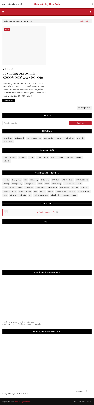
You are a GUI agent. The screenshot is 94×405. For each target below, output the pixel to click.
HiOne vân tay (56, 184)
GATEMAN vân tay (67, 180)
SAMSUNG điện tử (25, 191)
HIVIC (39, 157)
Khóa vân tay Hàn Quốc (46, 212)
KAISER (53, 157)
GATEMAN (13, 157)
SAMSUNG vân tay (10, 191)
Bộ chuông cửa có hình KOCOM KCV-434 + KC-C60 (22, 75)
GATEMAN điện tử (82, 180)
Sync (35, 191)
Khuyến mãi (29, 187)
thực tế (74, 195)
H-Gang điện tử (30, 184)
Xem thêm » (8, 101)
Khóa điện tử (19, 138)
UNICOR (79, 157)
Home (74, 402)
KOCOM (61, 157)
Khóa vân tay (8, 138)
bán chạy (13, 195)
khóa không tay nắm (34, 138)
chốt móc (80, 138)
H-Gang (31, 157)
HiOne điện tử (68, 184)
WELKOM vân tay (83, 191)
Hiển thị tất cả (85, 21)
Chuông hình (8, 142)
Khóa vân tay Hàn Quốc (47, 4)
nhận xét (65, 195)
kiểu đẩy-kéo (69, 138)
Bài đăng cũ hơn (84, 108)
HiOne (46, 157)
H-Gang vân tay (17, 184)
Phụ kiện (59, 138)
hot (30, 195)
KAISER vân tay (9, 187)
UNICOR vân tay (61, 191)
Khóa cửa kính (48, 138)
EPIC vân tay (34, 180)
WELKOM (7, 161)
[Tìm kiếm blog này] (35, 123)
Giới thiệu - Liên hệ (85, 402)
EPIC (5, 157)
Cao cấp (6, 180)
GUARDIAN (22, 157)
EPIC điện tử (45, 180)
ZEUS (5, 195)
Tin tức (42, 191)
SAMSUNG (70, 157)
